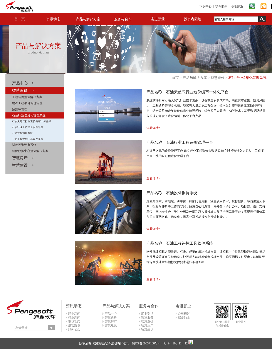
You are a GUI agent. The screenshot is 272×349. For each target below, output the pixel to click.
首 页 (19, 19)
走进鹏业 (158, 19)
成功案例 (74, 325)
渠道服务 (147, 317)
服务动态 (74, 329)
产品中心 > (23, 83)
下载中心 (205, 6)
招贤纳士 (184, 317)
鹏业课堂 (147, 313)
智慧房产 (111, 321)
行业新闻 (74, 317)
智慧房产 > (23, 158)
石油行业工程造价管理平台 (27, 127)
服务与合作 (123, 19)
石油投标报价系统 (22, 133)
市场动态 (74, 321)
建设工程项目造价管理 (27, 103)
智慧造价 (218, 78)
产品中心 (111, 313)
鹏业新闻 (74, 313)
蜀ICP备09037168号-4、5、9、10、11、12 (159, 343)
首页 (175, 78)
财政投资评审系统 (24, 145)
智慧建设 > (23, 165)
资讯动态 (53, 19)
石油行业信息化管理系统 (28, 115)
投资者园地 (192, 19)
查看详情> (153, 128)
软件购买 (221, 6)
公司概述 (184, 313)
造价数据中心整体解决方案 (30, 151)
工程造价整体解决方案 (27, 97)
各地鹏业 (237, 6)
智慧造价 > (23, 90)
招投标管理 (19, 109)
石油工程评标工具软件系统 (27, 138)
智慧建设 (111, 325)
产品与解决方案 (88, 19)
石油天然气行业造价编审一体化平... (32, 121)
